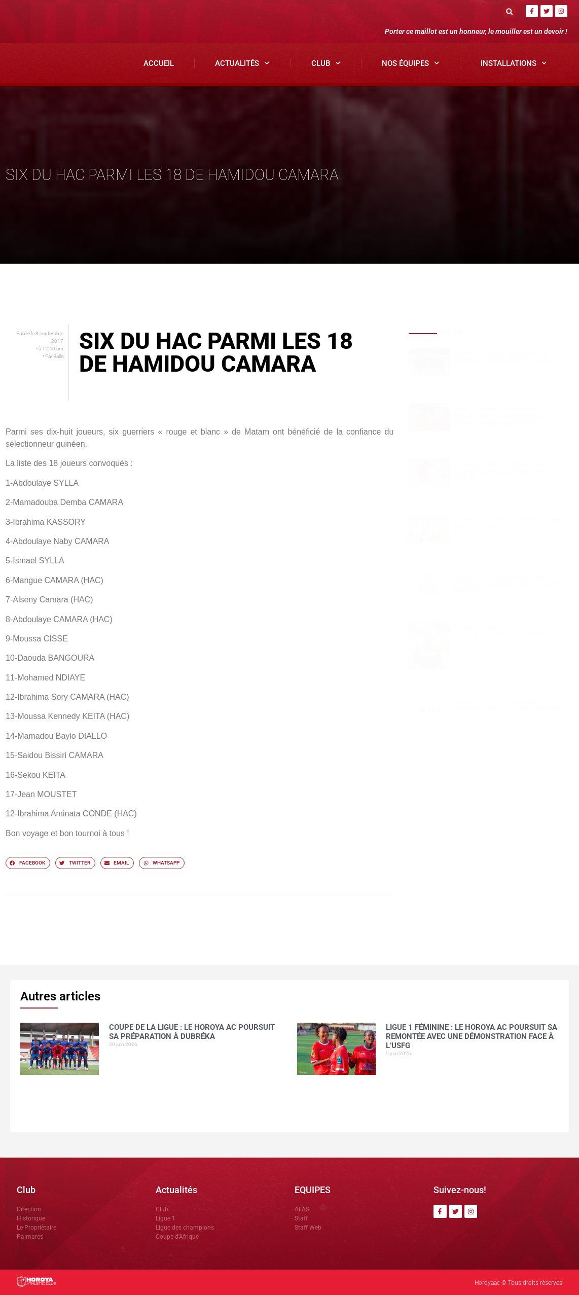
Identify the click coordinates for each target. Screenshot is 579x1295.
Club (326, 63)
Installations (514, 63)
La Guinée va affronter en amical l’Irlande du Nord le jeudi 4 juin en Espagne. (504, 471)
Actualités (242, 63)
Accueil (158, 63)
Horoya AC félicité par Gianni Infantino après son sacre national (507, 705)
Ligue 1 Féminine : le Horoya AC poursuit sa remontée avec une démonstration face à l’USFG (500, 416)
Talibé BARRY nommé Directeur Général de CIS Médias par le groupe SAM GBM (506, 584)
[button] (509, 11)
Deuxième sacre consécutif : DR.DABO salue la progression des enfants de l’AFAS (508, 634)
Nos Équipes (411, 63)
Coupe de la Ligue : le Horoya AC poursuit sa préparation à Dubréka (505, 357)
